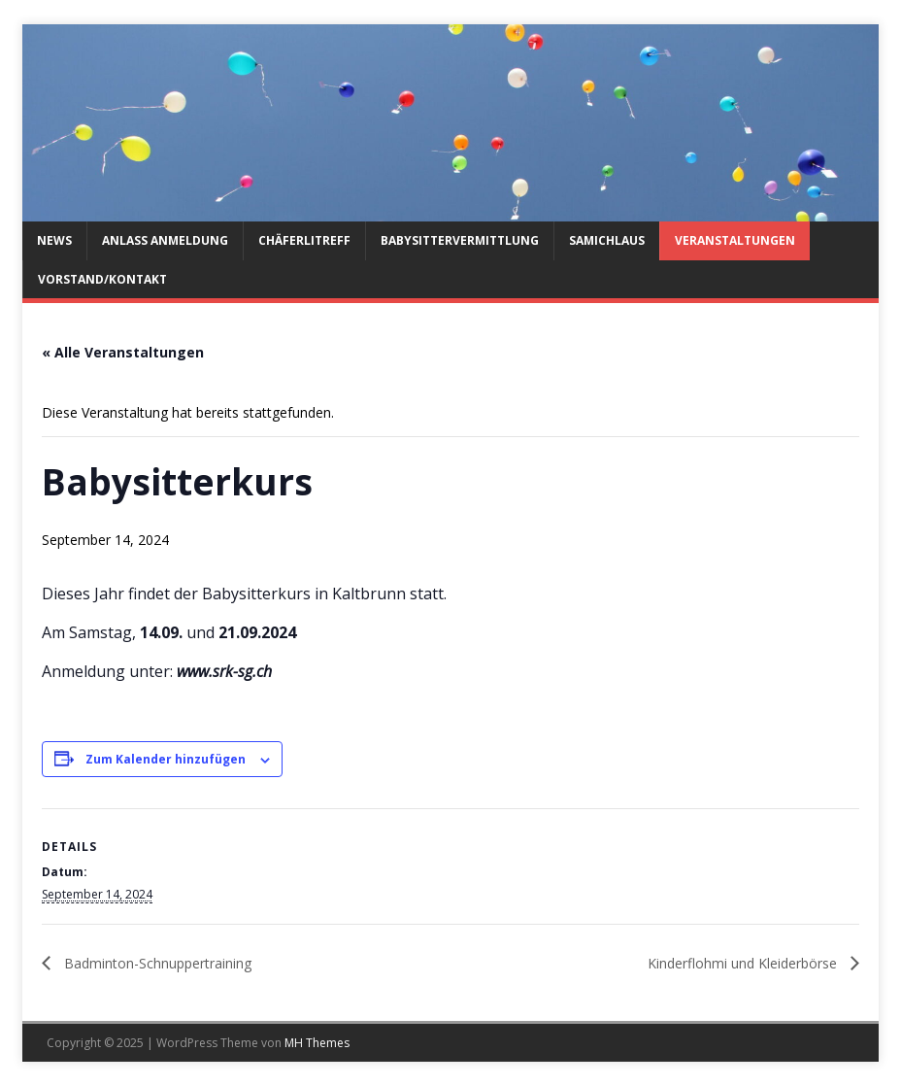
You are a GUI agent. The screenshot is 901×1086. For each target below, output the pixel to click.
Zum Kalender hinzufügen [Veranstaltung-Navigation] (165, 759)
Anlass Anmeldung (165, 240)
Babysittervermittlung (460, 240)
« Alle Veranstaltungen (123, 352)
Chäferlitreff (304, 240)
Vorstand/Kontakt (102, 279)
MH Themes (317, 1043)
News (54, 240)
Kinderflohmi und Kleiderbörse (744, 963)
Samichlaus (607, 240)
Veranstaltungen (735, 240)
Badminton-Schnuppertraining (155, 963)
